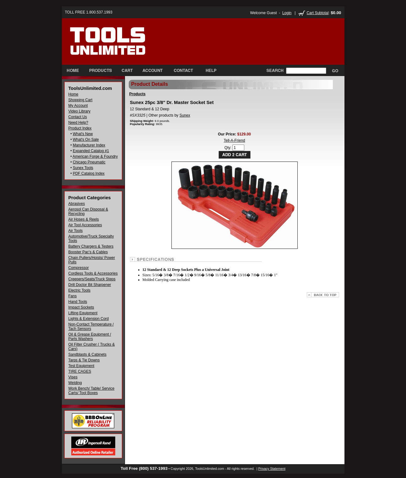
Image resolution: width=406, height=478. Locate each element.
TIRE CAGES (79, 371)
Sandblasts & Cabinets (87, 354)
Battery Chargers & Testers (91, 246)
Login (286, 13)
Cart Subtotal (317, 13)
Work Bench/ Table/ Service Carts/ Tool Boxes (91, 390)
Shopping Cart (80, 100)
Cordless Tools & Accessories (93, 273)
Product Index (80, 128)
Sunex (184, 115)
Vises (73, 377)
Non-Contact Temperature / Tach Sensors (91, 326)
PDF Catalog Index (89, 173)
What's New (83, 134)
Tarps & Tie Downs (84, 360)
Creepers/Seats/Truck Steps (92, 279)
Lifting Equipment (83, 313)
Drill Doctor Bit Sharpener (89, 285)
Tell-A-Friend (234, 140)
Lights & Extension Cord (88, 318)
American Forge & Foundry (95, 156)
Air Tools (75, 230)
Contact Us (77, 117)
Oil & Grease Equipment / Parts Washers (89, 336)
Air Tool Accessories (85, 225)
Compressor (78, 268)
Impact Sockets (81, 307)
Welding (75, 383)
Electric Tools (79, 290)
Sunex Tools (83, 168)
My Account (78, 105)
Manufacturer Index (89, 145)
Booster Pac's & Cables (88, 252)
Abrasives (76, 203)
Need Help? (78, 122)
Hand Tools (77, 301)
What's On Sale (86, 139)
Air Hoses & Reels (83, 219)
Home (73, 94)
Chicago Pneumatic (89, 162)
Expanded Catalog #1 (91, 151)
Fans (72, 296)
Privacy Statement (271, 468)
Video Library (79, 111)
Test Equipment (81, 366)
